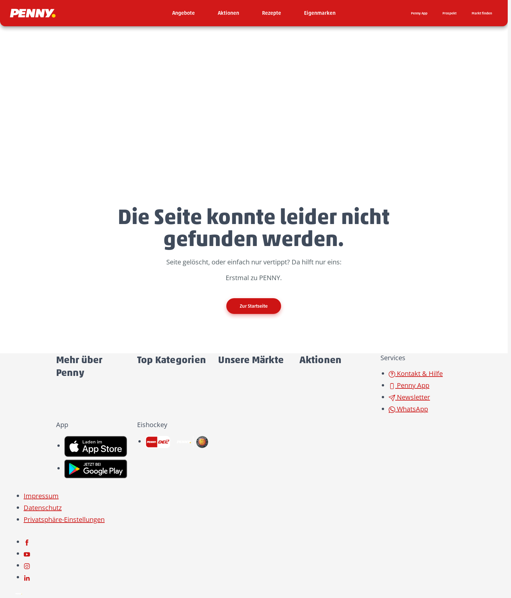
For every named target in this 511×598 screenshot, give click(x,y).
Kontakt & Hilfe (416, 373)
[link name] (95, 445)
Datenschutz (43, 507)
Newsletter (409, 397)
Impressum (41, 495)
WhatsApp (408, 408)
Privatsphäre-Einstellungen (64, 519)
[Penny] (18, 592)
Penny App (409, 385)
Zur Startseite (254, 306)
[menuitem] (183, 13)
